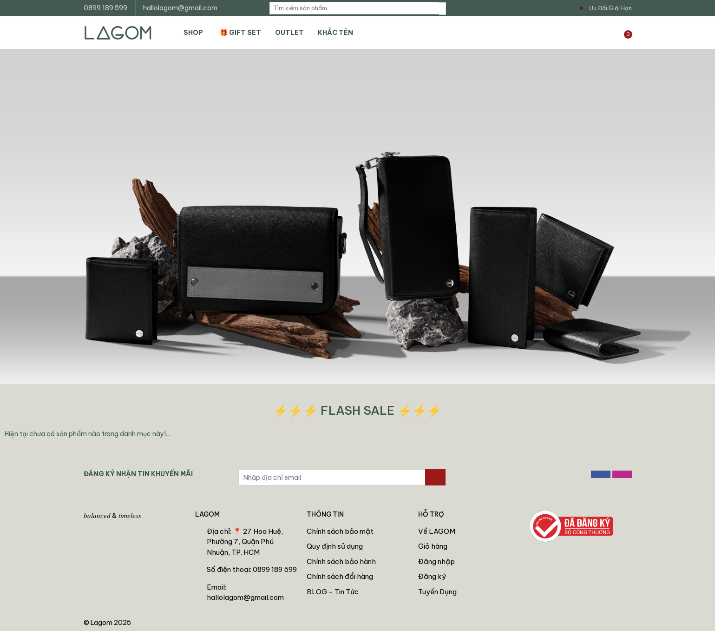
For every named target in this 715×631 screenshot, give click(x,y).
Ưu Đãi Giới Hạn (610, 8)
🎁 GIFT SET (240, 32)
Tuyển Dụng (437, 591)
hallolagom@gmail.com (180, 8)
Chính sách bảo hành (341, 561)
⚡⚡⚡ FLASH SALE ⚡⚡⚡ (357, 410)
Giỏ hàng (432, 546)
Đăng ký (432, 576)
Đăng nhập (436, 561)
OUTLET (289, 32)
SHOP (193, 32)
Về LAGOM (436, 531)
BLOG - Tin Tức (333, 591)
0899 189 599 (105, 8)
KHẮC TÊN (335, 32)
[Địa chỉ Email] (332, 477)
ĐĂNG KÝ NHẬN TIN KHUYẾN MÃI (138, 474)
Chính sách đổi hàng (340, 576)
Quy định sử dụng (335, 546)
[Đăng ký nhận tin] (435, 477)
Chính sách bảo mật (340, 531)
